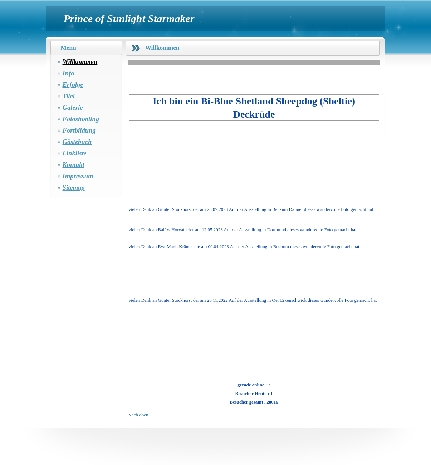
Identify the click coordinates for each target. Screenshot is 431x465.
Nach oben (138, 414)
